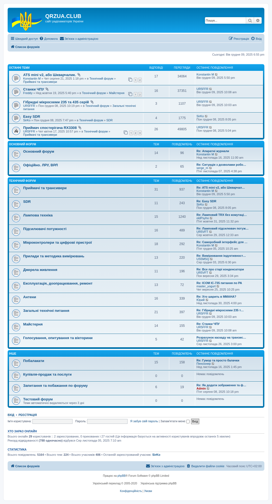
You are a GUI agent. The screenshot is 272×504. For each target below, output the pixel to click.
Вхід (11, 415)
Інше (12, 353)
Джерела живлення (40, 270)
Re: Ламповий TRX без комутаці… (222, 214)
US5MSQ (203, 259)
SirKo (27, 120)
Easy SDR (31, 116)
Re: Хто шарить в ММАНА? (216, 296)
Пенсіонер (204, 363)
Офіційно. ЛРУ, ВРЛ (40, 165)
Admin (201, 388)
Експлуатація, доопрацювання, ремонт (58, 283)
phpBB (121, 475)
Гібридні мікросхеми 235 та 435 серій (56, 102)
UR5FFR (202, 88)
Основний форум (22, 144)
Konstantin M (32, 78)
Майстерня (116, 93)
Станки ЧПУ (33, 89)
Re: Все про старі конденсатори (220, 269)
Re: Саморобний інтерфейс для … (222, 242)
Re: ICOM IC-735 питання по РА (219, 283)
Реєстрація (28, 415)
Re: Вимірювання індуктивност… (221, 255)
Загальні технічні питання (46, 311)
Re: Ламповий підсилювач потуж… (223, 228)
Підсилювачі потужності (45, 229)
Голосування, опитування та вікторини (58, 338)
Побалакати (33, 361)
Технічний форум (101, 78)
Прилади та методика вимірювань (53, 256)
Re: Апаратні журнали (213, 151)
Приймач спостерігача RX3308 (50, 128)
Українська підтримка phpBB (159, 483)
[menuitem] (48, 38)
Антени (29, 297)
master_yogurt (206, 286)
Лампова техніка (38, 215)
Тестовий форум (38, 399)
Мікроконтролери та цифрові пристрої (57, 242)
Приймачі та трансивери (40, 81)
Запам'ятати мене (175, 421)
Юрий (201, 299)
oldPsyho (203, 218)
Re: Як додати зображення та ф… (221, 385)
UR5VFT (202, 231)
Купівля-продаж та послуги (47, 374)
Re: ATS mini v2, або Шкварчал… (221, 187)
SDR (109, 120)
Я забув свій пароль (144, 421)
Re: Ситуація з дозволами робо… (221, 164)
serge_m (202, 168)
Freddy (27, 93)
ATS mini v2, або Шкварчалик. (49, 75)
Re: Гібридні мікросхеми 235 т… (220, 310)
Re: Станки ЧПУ (208, 323)
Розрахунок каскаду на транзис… (221, 337)
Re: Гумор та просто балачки (218, 360)
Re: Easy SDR (206, 201)
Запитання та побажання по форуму (55, 386)
